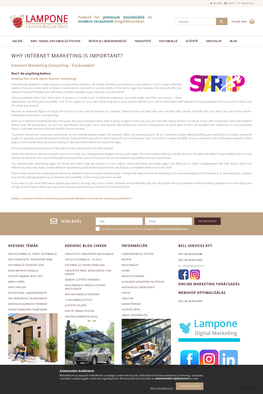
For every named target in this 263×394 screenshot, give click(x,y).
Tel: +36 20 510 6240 (190, 254)
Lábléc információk (135, 315)
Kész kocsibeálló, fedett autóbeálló (32, 253)
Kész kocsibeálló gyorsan (82, 294)
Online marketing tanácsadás (27, 309)
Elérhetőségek (131, 303)
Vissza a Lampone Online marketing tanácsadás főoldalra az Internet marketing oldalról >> (71, 198)
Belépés (207, 3)
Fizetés (126, 292)
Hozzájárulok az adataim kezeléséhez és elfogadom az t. (145, 228)
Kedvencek (245, 3)
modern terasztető (95, 21)
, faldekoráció (37, 298)
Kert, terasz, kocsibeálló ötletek (56, 41)
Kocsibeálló (168, 41)
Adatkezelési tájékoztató (138, 287)
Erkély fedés (16, 281)
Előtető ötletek (76, 305)
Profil (225, 3)
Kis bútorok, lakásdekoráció (27, 292)
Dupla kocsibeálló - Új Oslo (83, 259)
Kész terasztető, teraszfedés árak (30, 259)
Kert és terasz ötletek (79, 310)
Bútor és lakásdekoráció (108, 41)
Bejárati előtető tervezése (82, 279)
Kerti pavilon (17, 287)
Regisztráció (130, 265)
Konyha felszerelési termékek (27, 303)
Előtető (192, 41)
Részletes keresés (133, 276)
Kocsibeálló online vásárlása (85, 265)
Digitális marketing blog (81, 316)
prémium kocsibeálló (124, 17)
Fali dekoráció (18, 298)
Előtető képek (131, 309)
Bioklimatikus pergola (23, 270)
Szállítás (128, 298)
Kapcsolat (214, 41)
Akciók (17, 41)
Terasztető (143, 41)
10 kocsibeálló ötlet (78, 299)
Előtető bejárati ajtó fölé (25, 276)
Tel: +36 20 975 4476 (190, 260)
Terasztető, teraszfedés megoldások (89, 253)
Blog (233, 41)
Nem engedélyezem (161, 388)
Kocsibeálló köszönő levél (26, 265)
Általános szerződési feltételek (143, 281)
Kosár (126, 270)
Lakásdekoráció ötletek (138, 253)
